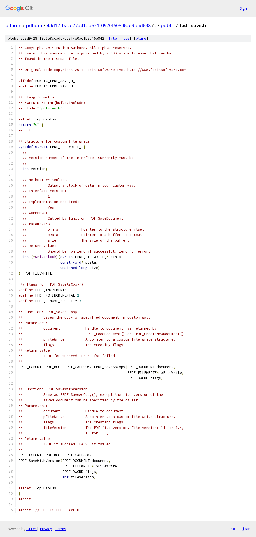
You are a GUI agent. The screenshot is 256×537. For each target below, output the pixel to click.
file (112, 38)
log (126, 38)
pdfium (13, 25)
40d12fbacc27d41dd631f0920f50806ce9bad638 (99, 25)
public (168, 25)
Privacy (46, 528)
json (246, 528)
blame (141, 38)
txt (234, 528)
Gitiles (31, 528)
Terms (60, 528)
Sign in (245, 8)
